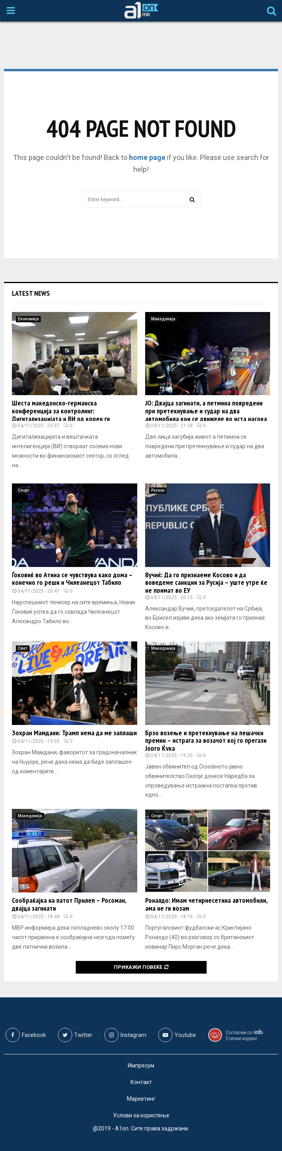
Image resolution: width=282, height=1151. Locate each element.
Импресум (141, 1065)
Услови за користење (141, 1115)
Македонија (163, 319)
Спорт (23, 490)
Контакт (141, 1082)
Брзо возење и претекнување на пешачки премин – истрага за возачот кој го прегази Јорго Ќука (206, 740)
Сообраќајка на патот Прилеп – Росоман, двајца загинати (69, 904)
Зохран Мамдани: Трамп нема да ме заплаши (74, 732)
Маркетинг (141, 1099)
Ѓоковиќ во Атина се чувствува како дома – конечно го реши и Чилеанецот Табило (72, 578)
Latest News (31, 293)
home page (147, 157)
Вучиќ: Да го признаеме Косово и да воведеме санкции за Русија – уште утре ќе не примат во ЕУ (206, 582)
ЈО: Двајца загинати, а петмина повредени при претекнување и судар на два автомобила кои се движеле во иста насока (206, 410)
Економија (28, 319)
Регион (158, 490)
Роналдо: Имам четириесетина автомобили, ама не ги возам (206, 904)
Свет (22, 648)
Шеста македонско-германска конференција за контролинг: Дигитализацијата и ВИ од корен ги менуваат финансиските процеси (61, 414)
